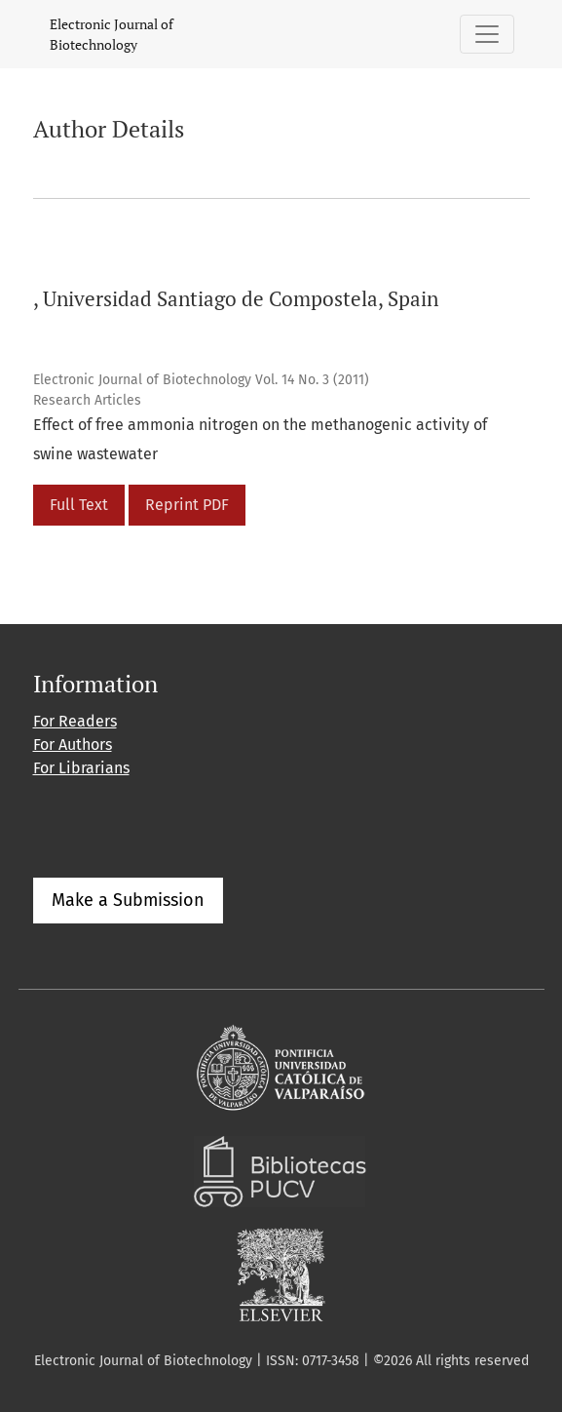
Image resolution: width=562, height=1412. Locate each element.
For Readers (75, 721)
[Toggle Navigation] (487, 34)
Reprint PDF (187, 504)
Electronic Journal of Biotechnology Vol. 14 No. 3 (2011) (201, 380)
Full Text (79, 504)
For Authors (72, 744)
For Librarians (81, 768)
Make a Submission (128, 900)
